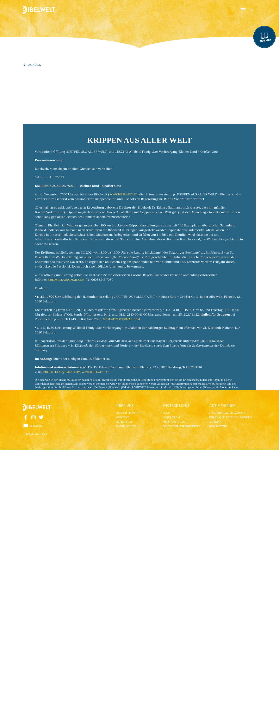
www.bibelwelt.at (123, 266)
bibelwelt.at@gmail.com (65, 351)
